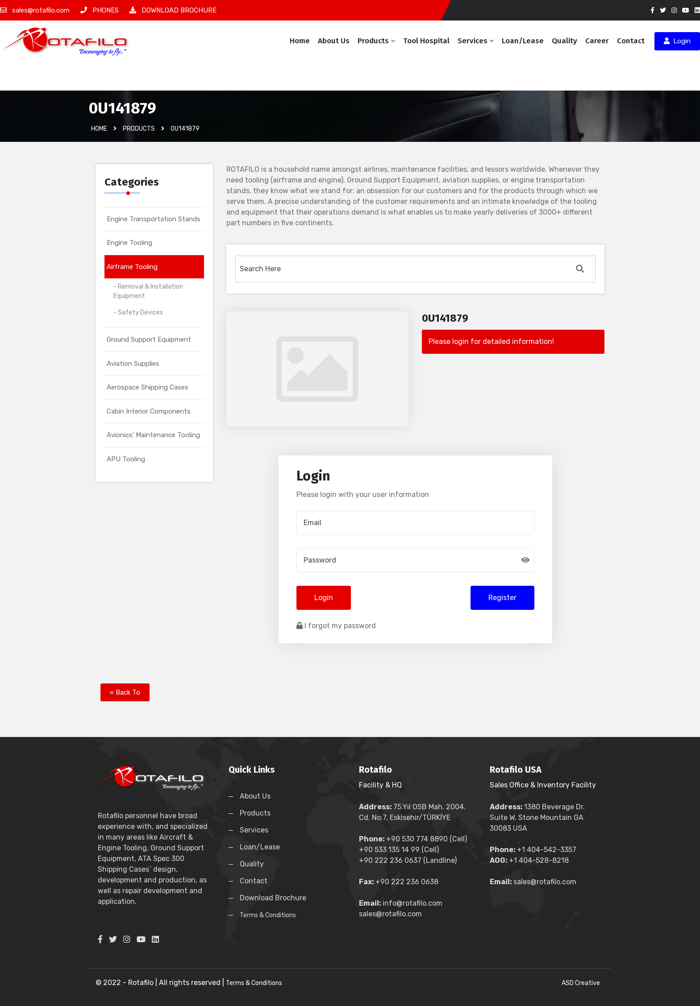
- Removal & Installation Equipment (148, 291)
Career (597, 41)
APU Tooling (126, 459)
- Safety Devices (138, 312)
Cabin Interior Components (149, 411)
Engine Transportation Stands (153, 219)
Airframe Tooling (132, 267)
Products (376, 41)
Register (502, 597)
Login (677, 41)
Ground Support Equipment (149, 339)
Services (476, 41)
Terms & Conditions (268, 915)
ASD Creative (581, 983)
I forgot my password (336, 625)
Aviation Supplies (133, 364)
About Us (334, 41)
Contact (631, 41)
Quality (564, 41)
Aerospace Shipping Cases (147, 387)
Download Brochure (273, 898)
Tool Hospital (426, 41)
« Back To (125, 692)
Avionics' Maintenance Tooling (153, 435)
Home (300, 41)
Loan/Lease (523, 41)
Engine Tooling (129, 243)
